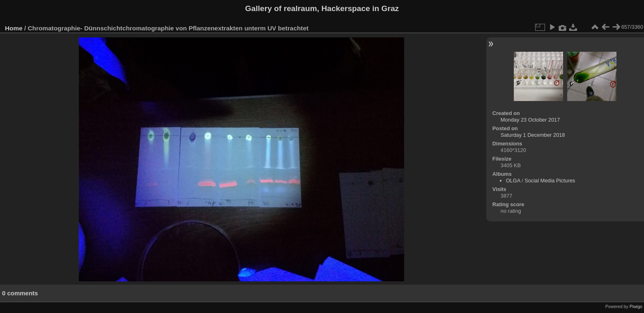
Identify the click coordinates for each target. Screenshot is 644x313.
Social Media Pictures (549, 180)
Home (14, 28)
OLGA (513, 180)
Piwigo (636, 306)
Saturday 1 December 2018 (533, 135)
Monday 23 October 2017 (530, 120)
